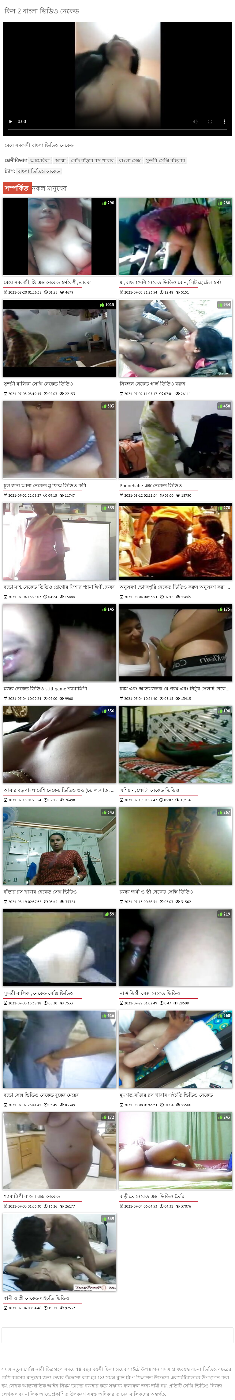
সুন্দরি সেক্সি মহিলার (165, 160)
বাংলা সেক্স (130, 160)
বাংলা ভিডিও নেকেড (39, 171)
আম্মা (60, 160)
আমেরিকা (40, 160)
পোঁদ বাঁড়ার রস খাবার (92, 160)
